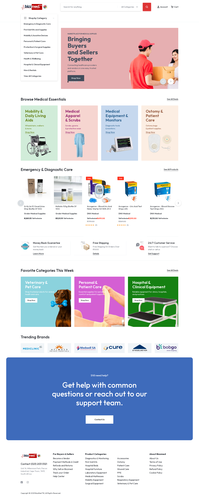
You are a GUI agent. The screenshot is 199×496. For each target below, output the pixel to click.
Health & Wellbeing (32, 58)
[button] (163, 81)
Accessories (123, 458)
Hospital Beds (91, 465)
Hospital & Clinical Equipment (37, 64)
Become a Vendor (61, 458)
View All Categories (32, 76)
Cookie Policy (155, 472)
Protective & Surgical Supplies (37, 47)
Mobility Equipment (94, 479)
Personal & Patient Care (34, 41)
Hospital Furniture (93, 469)
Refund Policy (155, 469)
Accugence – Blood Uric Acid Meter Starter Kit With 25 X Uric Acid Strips (99, 209)
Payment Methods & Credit (65, 461)
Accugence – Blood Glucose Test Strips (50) (162, 207)
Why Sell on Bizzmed (63, 469)
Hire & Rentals (30, 70)
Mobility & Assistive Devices (36, 35)
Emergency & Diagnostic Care (37, 24)
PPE (119, 472)
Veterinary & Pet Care (33, 53)
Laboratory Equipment (96, 472)
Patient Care (123, 465)
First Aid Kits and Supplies (35, 29)
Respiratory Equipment (128, 479)
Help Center (59, 476)
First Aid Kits (91, 461)
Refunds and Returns (63, 465)
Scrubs (120, 476)
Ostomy (121, 461)
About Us (153, 458)
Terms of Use (155, 461)
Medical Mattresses (94, 476)
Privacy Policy (156, 465)
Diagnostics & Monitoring (97, 458)
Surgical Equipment (94, 483)
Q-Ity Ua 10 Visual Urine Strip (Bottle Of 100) (34, 207)
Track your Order (61, 472)
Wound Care (123, 469)
